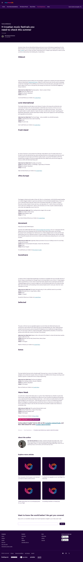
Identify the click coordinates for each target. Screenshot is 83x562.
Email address (24, 524)
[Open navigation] (2, 2)
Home (8, 6)
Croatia (24, 50)
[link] (64, 555)
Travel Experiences (46, 6)
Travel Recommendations (16, 6)
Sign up (63, 526)
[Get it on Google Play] (66, 539)
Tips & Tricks (37, 6)
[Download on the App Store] (66, 542)
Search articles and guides (74, 6)
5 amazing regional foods (55, 423)
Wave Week (38, 416)
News (53, 6)
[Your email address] (40, 526)
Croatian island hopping (45, 424)
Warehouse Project (35, 82)
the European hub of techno (45, 229)
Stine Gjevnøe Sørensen (14, 35)
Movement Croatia (39, 249)
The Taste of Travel (28, 6)
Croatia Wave (40, 97)
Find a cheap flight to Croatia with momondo (31, 419)
